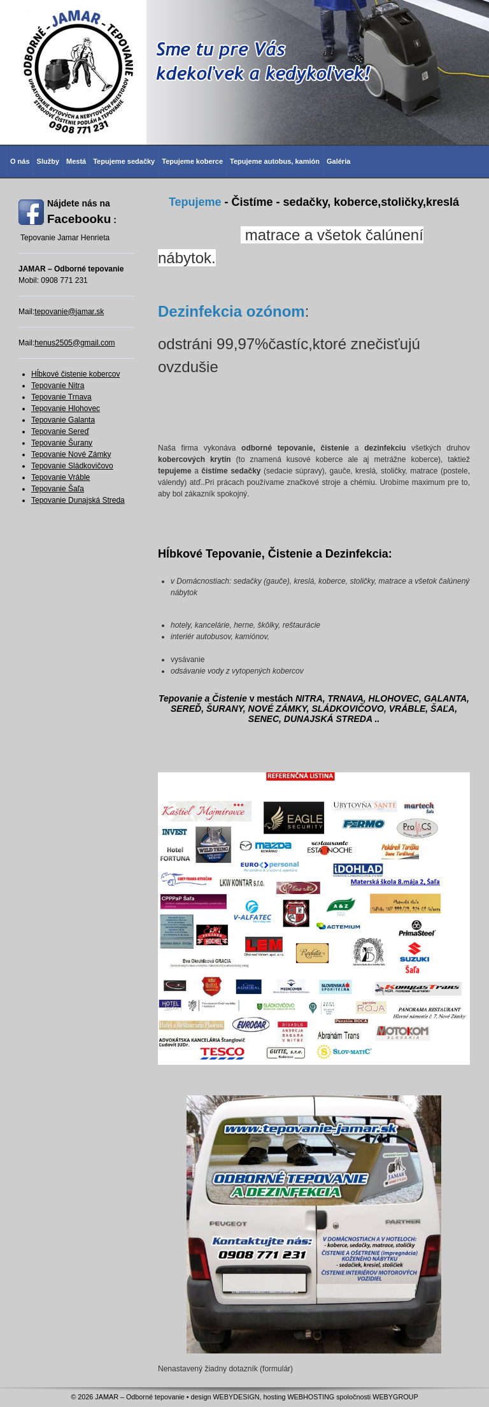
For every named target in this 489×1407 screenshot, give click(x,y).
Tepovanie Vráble (60, 477)
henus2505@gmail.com (74, 342)
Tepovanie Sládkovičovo (72, 465)
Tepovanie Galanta (63, 419)
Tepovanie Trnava (61, 397)
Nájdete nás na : (82, 212)
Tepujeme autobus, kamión (275, 161)
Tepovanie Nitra (57, 385)
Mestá (76, 161)
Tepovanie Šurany (61, 442)
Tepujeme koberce (192, 161)
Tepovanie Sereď (60, 431)
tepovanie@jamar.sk (69, 311)
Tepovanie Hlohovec (65, 408)
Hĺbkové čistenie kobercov (75, 374)
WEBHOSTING (310, 1397)
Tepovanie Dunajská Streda (78, 500)
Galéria (338, 161)
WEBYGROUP (395, 1397)
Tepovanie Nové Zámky (71, 454)
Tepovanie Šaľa (57, 488)
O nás (20, 161)
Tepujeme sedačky (124, 161)
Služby (48, 161)
